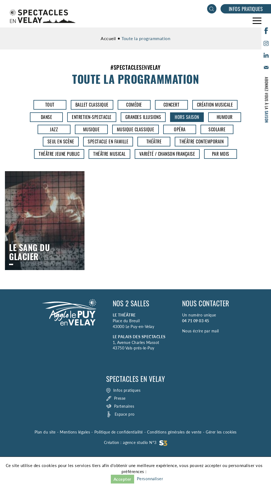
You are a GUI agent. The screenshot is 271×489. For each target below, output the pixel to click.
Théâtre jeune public (59, 154)
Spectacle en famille (108, 141)
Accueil (108, 38)
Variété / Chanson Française (167, 154)
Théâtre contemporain (201, 141)
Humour (225, 117)
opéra (180, 129)
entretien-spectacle (92, 117)
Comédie (134, 104)
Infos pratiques (246, 8)
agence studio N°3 (145, 442)
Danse (46, 117)
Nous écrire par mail (200, 331)
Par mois (220, 154)
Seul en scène (60, 141)
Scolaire (216, 129)
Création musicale (215, 104)
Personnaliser (150, 478)
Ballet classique (92, 104)
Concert (171, 104)
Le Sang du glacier (44, 220)
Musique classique (135, 129)
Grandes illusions (143, 117)
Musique (91, 129)
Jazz (54, 129)
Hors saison (187, 117)
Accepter (122, 479)
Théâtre (154, 141)
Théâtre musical (109, 154)
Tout (50, 104)
